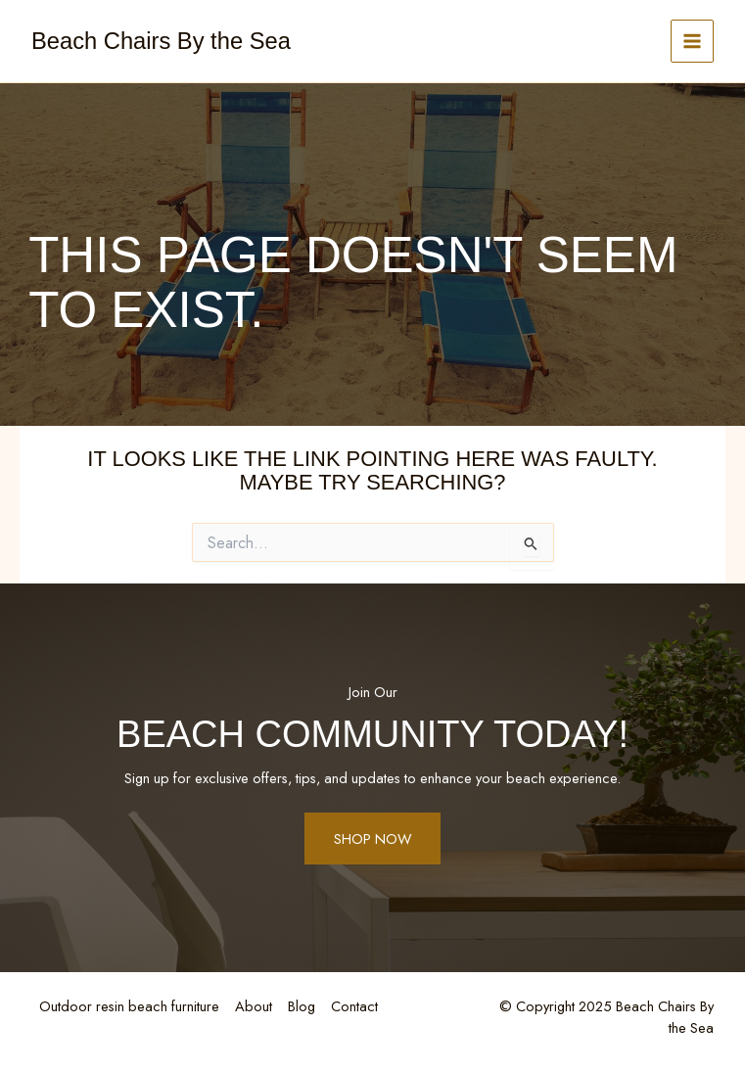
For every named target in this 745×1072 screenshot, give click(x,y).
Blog (301, 1006)
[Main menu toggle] (692, 41)
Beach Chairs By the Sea (161, 41)
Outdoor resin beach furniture (129, 1006)
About (253, 1006)
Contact (354, 1006)
